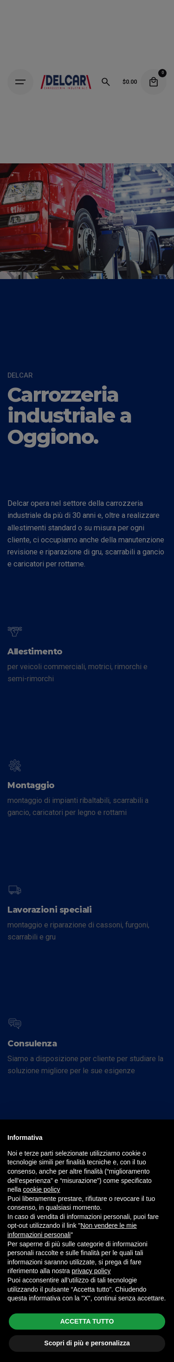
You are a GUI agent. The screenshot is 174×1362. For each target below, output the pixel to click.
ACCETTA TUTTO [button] (87, 1321)
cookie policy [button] (41, 1189)
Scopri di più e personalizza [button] (86, 1343)
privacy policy (91, 1271)
